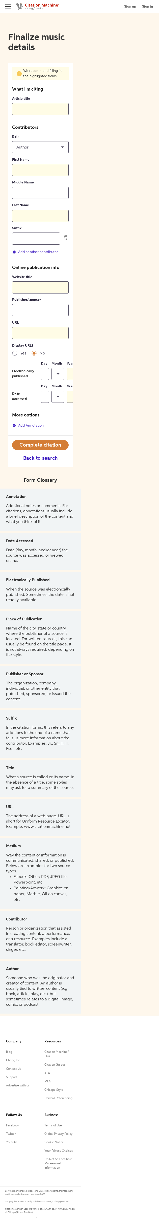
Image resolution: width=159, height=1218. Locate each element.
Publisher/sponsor (26, 300)
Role (15, 137)
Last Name (20, 205)
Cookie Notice (54, 1142)
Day (44, 363)
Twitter (11, 1134)
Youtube (12, 1142)
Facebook (12, 1125)
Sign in (147, 6)
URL (15, 322)
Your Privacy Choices (58, 1150)
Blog (9, 1052)
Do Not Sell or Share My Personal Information (58, 1163)
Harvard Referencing (58, 1098)
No (42, 353)
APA (47, 1073)
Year (70, 363)
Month (56, 363)
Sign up (130, 6)
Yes (23, 353)
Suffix (16, 228)
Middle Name (23, 182)
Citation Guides (54, 1064)
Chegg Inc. (13, 1060)
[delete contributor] (66, 237)
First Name (21, 159)
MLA (47, 1081)
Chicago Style (53, 1089)
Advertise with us (18, 1085)
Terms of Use (53, 1125)
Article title (21, 98)
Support (11, 1077)
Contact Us (13, 1068)
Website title (22, 277)
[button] (40, 147)
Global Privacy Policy (58, 1134)
